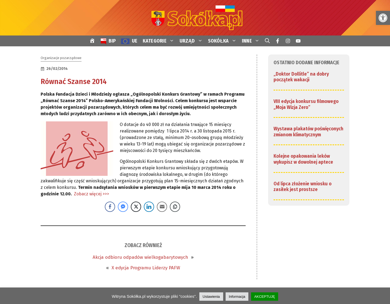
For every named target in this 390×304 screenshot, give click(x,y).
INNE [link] (252, 40)
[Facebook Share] (110, 207)
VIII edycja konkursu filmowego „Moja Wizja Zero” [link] (306, 104)
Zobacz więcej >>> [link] (91, 193)
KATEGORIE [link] (160, 40)
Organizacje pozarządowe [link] (61, 58)
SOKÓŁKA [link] (223, 40)
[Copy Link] (175, 207)
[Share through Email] (162, 207)
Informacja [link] (237, 297)
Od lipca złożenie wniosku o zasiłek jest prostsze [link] (303, 187)
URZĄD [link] (192, 40)
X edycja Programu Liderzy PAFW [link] (146, 268)
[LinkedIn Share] (149, 207)
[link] (383, 18)
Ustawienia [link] (211, 297)
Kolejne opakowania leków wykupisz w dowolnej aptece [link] (303, 159)
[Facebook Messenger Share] (123, 207)
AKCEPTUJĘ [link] (264, 297)
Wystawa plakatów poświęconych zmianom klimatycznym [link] (308, 132)
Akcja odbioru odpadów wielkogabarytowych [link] (140, 257)
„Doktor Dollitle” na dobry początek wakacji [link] (301, 77)
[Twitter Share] (136, 207)
